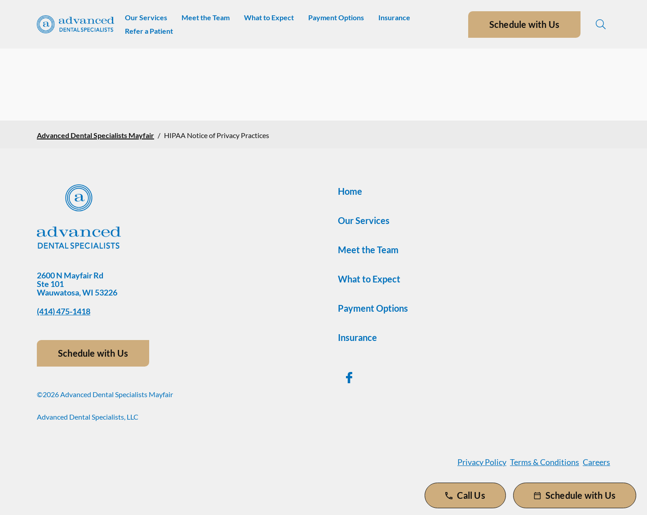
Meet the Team (206, 17)
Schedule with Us (524, 24)
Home (350, 191)
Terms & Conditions (544, 462)
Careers (596, 462)
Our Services (146, 17)
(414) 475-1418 (63, 311)
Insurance (394, 17)
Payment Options (336, 17)
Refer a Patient (149, 31)
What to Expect (269, 17)
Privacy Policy (481, 462)
